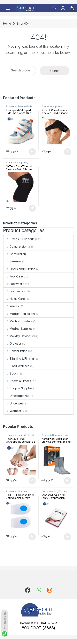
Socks (10, 373)
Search (54, 8)
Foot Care (13, 276)
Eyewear (12, 261)
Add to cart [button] (67, 151)
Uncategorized (16, 395)
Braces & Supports (52, 106)
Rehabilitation (15, 351)
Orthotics (12, 343)
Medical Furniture (17, 321)
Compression (15, 246)
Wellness (12, 411)
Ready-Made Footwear (19, 107)
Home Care (14, 298)
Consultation (14, 254)
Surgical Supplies (17, 388)
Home (7, 23)
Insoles (11, 306)
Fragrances (14, 291)
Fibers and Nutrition (19, 269)
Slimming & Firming (18, 358)
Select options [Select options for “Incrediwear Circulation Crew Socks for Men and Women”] (67, 480)
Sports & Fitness (17, 381)
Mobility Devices (17, 336)
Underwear (14, 403)
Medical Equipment (19, 313)
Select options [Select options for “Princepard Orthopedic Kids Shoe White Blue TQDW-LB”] (32, 151)
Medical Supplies (17, 328)
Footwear (11, 106)
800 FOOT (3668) (38, 627)
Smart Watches (16, 366)
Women (62, 491)
